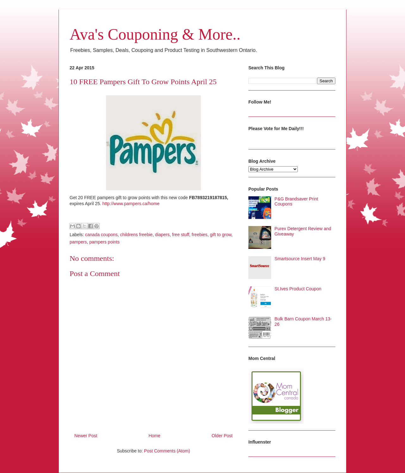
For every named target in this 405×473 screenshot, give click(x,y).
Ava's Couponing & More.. (155, 34)
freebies (200, 234)
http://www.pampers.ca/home (131, 203)
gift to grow (220, 234)
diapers (162, 234)
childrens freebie (136, 234)
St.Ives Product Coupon (298, 288)
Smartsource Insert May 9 (300, 258)
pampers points (104, 241)
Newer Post (85, 435)
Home (154, 435)
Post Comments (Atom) (167, 450)
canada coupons (101, 234)
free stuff (180, 234)
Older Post (222, 435)
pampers (78, 241)
